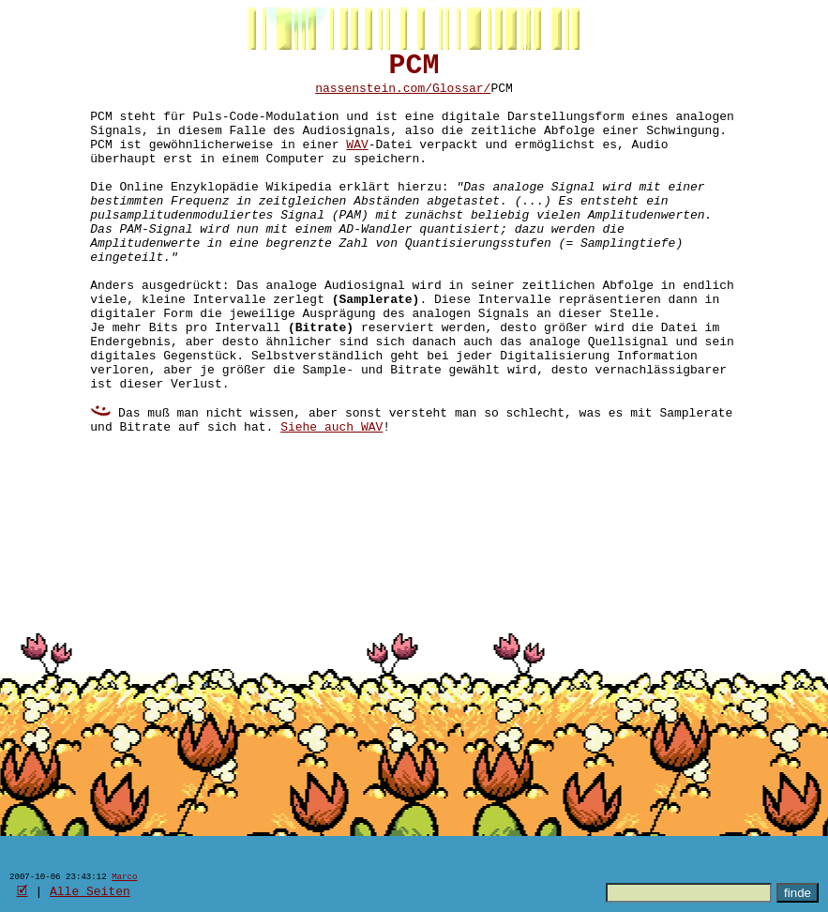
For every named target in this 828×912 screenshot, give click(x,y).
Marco (124, 876)
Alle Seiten (90, 890)
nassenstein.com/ (373, 96)
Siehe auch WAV (331, 502)
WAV (357, 164)
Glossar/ (461, 96)
